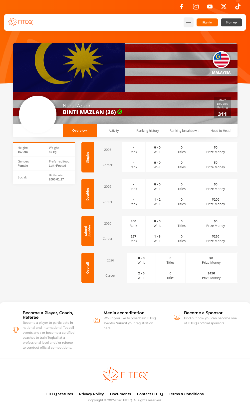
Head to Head (221, 130)
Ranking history (147, 130)
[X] (224, 8)
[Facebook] (182, 8)
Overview (79, 130)
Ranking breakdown (184, 130)
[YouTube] (210, 8)
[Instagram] (196, 8)
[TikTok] (238, 8)
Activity (114, 130)
